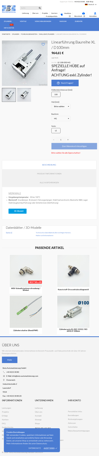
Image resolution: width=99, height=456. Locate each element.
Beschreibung (49, 165)
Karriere (54, 13)
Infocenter (9, 26)
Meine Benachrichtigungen (79, 431)
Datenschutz (35, 448)
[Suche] (31, 8)
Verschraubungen (43, 21)
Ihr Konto (74, 400)
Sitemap (38, 419)
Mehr (9, 360)
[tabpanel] (25, 63)
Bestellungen (73, 415)
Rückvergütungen (75, 419)
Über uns (35, 13)
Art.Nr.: (54, 62)
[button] (18, 211)
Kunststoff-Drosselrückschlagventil (73, 289)
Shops (37, 423)
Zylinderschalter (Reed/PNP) (25, 330)
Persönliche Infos (75, 411)
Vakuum (62, 21)
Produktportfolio (51, 16)
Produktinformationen (49, 174)
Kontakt (38, 416)
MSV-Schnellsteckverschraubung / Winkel (25, 289)
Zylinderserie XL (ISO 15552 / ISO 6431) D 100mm (73, 330)
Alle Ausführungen (49, 182)
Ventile (23, 21)
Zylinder (7, 21)
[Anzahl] (61, 140)
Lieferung (25, 13)
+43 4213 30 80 (79, 2)
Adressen (72, 423)
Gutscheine (72, 427)
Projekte (45, 13)
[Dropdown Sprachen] (92, 4)
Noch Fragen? (65, 83)
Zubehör (78, 21)
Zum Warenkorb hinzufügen (74, 146)
